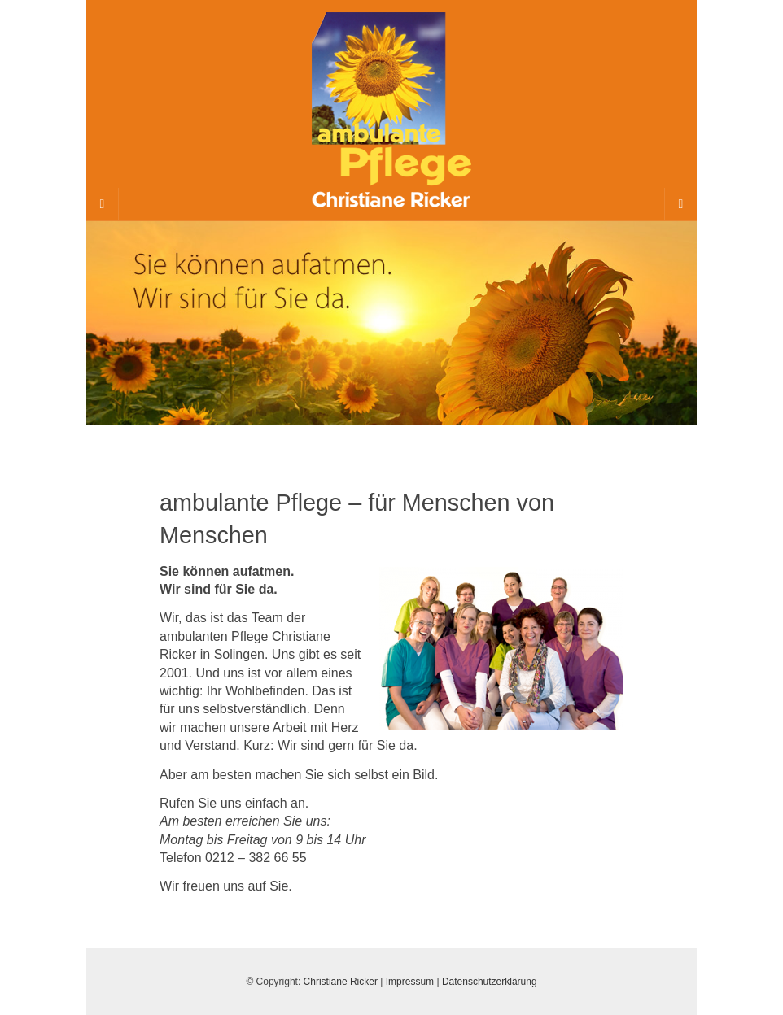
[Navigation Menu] (680, 204)
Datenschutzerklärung (489, 981)
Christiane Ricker (341, 981)
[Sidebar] (102, 204)
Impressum (410, 981)
